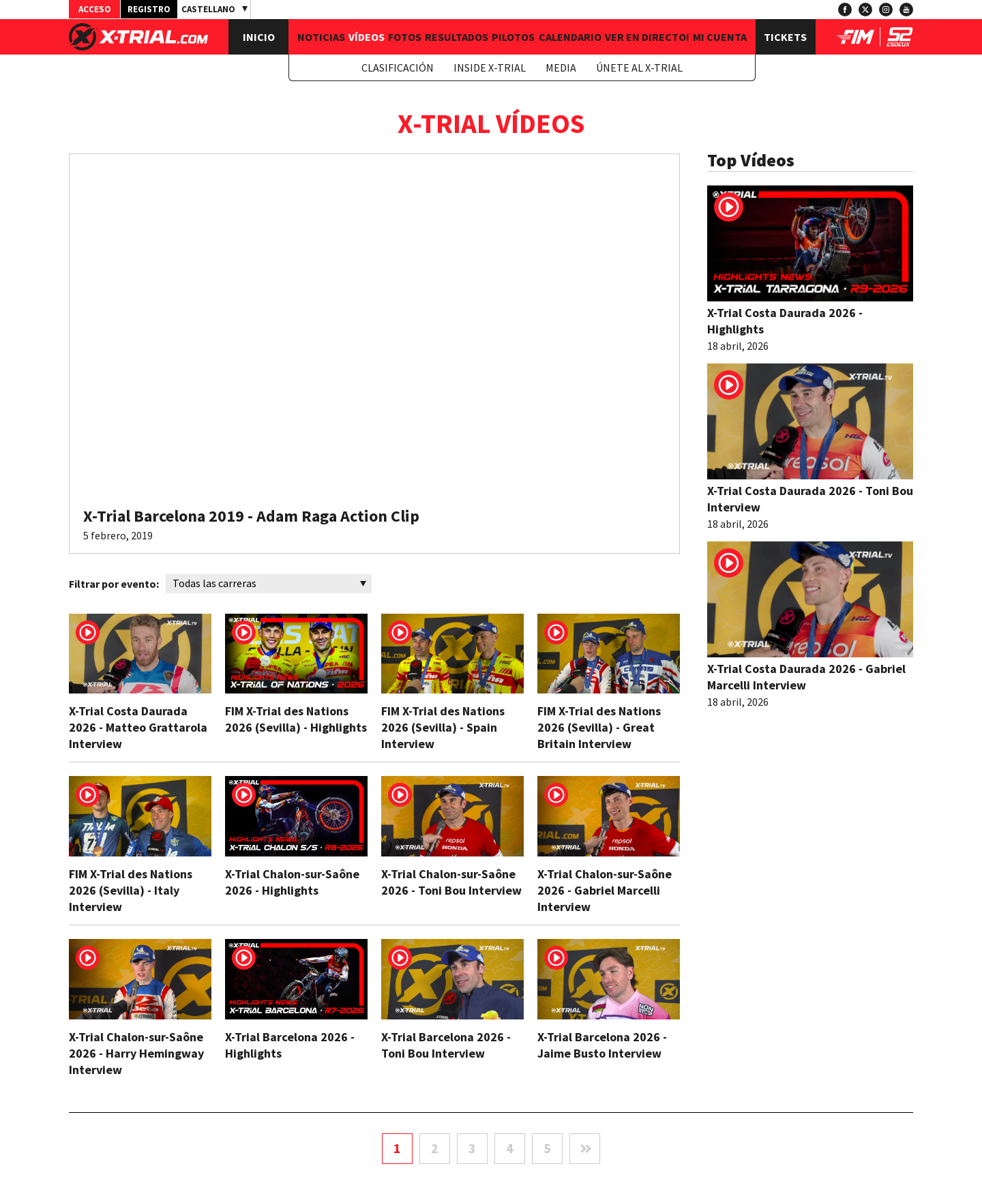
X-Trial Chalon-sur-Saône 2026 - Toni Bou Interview (451, 882)
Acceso (94, 9)
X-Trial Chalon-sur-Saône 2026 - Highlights (292, 882)
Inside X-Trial (489, 67)
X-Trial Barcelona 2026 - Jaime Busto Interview (602, 1045)
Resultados (456, 37)
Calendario (570, 37)
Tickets (785, 37)
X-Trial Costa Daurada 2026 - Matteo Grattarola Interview (138, 727)
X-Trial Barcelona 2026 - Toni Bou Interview (446, 1045)
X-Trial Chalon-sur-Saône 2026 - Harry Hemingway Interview (136, 1053)
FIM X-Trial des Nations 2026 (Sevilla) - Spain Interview (443, 727)
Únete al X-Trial (639, 67)
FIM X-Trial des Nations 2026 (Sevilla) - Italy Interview (130, 890)
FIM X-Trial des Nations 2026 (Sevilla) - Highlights (296, 719)
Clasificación (397, 67)
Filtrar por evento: (114, 584)
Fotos (404, 37)
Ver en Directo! (647, 37)
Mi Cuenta (720, 37)
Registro (149, 9)
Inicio (259, 37)
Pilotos (513, 37)
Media (561, 67)
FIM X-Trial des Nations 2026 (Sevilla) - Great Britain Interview (599, 727)
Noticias (321, 37)
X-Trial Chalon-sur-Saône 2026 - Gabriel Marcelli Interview (604, 890)
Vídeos (366, 37)
